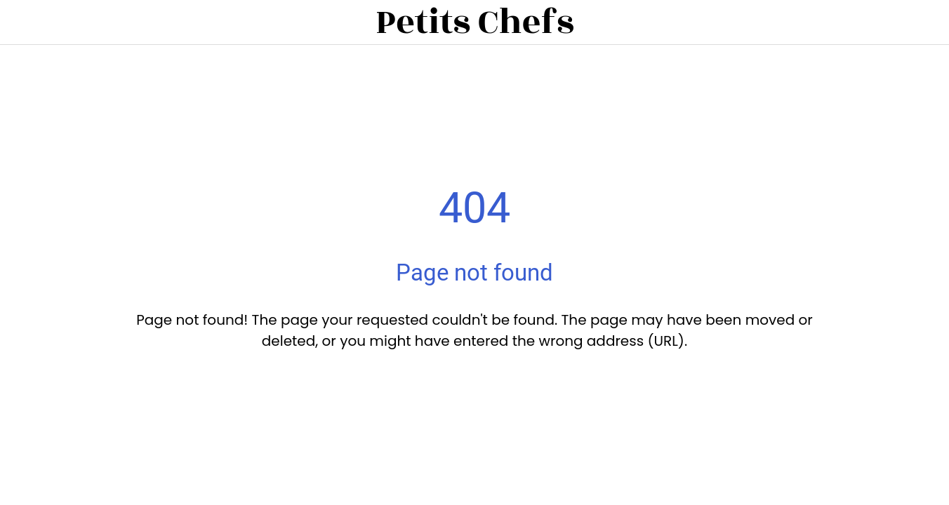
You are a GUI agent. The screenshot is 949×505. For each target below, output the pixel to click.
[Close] (22, 22)
